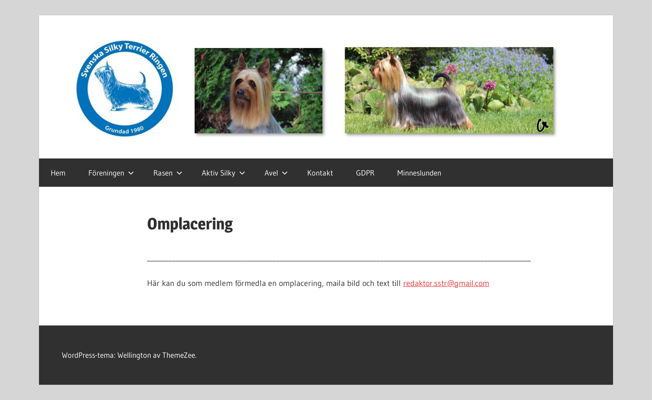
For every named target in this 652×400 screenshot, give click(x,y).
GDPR (365, 172)
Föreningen (111, 172)
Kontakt (320, 172)
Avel (276, 172)
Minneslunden (419, 172)
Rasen (168, 172)
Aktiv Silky (223, 172)
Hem (58, 172)
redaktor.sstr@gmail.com (446, 283)
